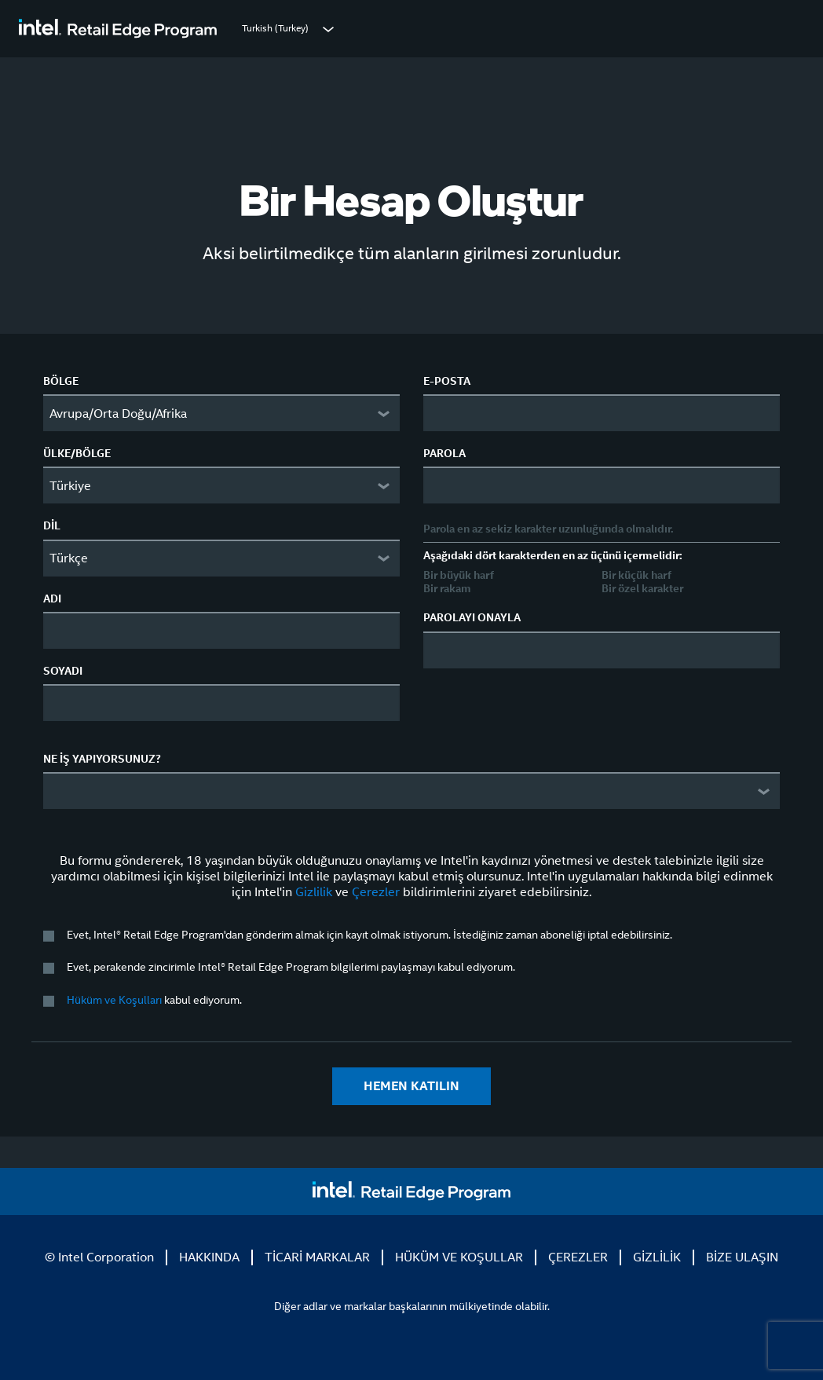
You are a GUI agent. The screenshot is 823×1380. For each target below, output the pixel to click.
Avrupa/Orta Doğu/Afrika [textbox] (118, 413)
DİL (51, 525)
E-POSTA (446, 381)
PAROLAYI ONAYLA (472, 617)
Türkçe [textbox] (68, 558)
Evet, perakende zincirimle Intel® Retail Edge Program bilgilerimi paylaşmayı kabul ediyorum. (291, 967)
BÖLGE (61, 381)
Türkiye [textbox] (70, 486)
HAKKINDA (209, 1257)
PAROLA (444, 453)
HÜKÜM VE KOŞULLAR (459, 1257)
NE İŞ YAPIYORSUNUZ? (102, 759)
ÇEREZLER (578, 1257)
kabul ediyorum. (154, 1000)
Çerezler (376, 892)
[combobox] (221, 412)
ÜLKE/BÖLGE (77, 453)
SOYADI (62, 671)
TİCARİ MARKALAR (317, 1257)
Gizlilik (313, 892)
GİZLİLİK (657, 1257)
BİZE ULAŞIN (742, 1257)
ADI (52, 598)
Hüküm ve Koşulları (114, 1000)
